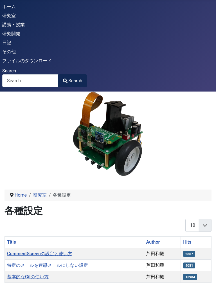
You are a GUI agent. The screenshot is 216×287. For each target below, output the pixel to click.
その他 (9, 51)
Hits (187, 242)
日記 (6, 42)
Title (11, 242)
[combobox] (30, 80)
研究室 (9, 15)
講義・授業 (13, 24)
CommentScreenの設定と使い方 (39, 253)
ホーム (9, 6)
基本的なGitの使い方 (28, 276)
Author (153, 242)
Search (9, 71)
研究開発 (11, 33)
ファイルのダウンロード (27, 60)
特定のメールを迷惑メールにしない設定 (47, 265)
